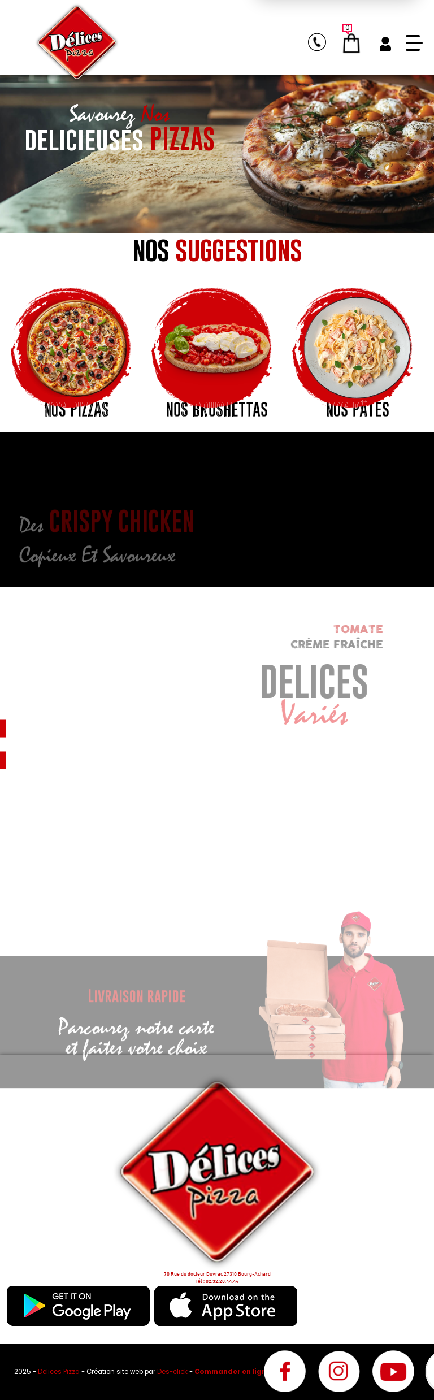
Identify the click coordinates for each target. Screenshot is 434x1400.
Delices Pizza (59, 1371)
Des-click (172, 1371)
